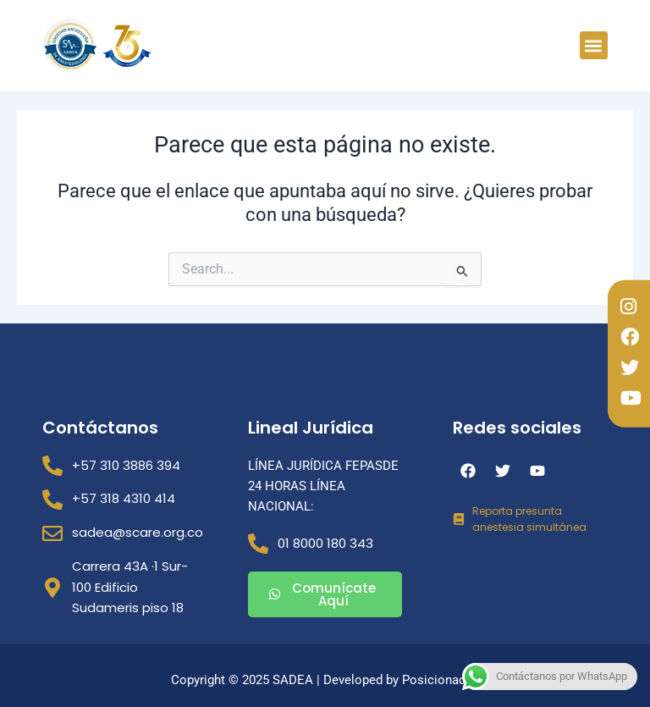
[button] (594, 45)
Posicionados (441, 680)
